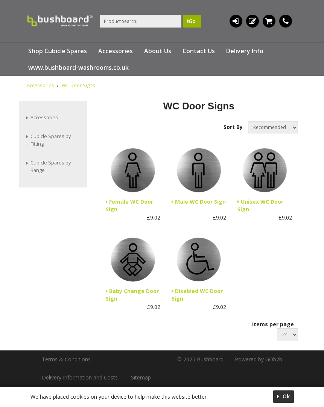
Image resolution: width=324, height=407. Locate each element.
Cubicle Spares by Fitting (50, 140)
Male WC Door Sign (199, 201)
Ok (285, 396)
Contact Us (199, 51)
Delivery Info (244, 51)
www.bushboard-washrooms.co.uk (78, 67)
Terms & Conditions (66, 359)
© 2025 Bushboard (200, 359)
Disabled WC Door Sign (197, 294)
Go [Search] (192, 21)
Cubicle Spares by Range (50, 167)
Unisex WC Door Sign (260, 205)
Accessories (115, 51)
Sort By (234, 127)
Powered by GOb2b (258, 359)
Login (236, 21)
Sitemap (141, 377)
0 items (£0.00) (268, 21)
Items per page (273, 324)
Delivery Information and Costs (80, 377)
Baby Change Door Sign (132, 294)
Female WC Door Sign (129, 205)
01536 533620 (286, 21)
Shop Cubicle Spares (57, 51)
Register (252, 21)
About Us (157, 51)
